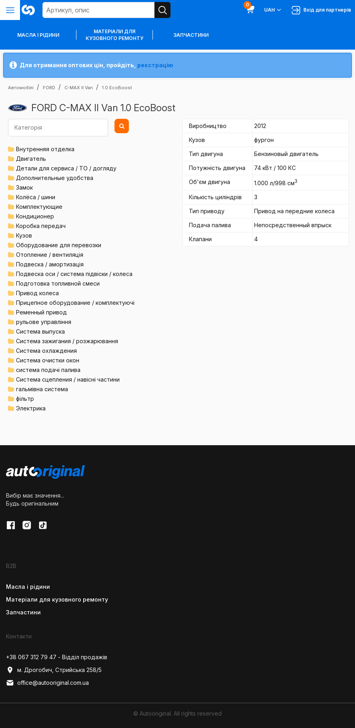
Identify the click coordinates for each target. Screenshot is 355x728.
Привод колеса (37, 293)
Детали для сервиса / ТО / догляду (66, 168)
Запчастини (191, 35)
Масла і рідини (28, 586)
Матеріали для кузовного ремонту (114, 34)
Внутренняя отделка (45, 149)
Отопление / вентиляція (49, 254)
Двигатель (31, 158)
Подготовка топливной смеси (58, 283)
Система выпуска (40, 331)
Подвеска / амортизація (50, 264)
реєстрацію (155, 65)
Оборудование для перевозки (58, 245)
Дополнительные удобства (54, 177)
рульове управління (43, 321)
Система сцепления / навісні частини (68, 379)
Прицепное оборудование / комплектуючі (75, 302)
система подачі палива (48, 369)
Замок (24, 187)
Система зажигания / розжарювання (67, 341)
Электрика (31, 408)
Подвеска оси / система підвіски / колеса (74, 273)
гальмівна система (42, 389)
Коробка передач (41, 225)
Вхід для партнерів (321, 10)
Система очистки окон (47, 360)
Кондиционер (35, 216)
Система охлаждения (46, 350)
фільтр (25, 398)
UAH (273, 10)
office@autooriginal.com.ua (47, 683)
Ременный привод (41, 312)
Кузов (24, 235)
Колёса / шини (35, 197)
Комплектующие (39, 206)
